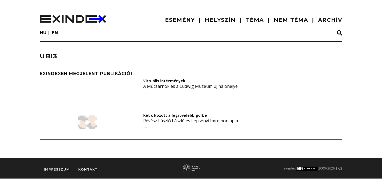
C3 (340, 168)
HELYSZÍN (220, 20)
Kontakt (87, 169)
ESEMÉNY (180, 20)
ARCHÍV (330, 20)
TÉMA (255, 20)
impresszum (57, 169)
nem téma (291, 20)
